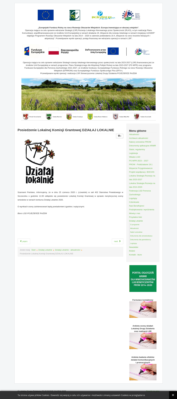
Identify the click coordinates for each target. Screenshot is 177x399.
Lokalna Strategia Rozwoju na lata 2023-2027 (142, 178)
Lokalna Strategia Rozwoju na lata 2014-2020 (142, 185)
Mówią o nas (134, 213)
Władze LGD (134, 157)
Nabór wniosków (136, 232)
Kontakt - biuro (135, 255)
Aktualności (134, 134)
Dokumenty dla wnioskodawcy (141, 236)
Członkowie (134, 202)
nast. (117, 241)
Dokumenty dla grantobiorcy (140, 239)
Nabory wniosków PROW (140, 142)
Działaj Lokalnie (45, 250)
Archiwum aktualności (138, 138)
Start (33, 250)
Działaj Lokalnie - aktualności (67, 250)
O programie (134, 224)
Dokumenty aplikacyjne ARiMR (142, 146)
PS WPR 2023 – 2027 (138, 161)
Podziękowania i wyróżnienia (141, 209)
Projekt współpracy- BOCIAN (141, 172)
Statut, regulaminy (137, 149)
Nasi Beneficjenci (136, 206)
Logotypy (133, 198)
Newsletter (133, 247)
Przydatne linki (135, 217)
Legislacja (133, 153)
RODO (132, 251)
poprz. (24, 241)
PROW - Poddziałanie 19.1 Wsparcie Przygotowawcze (141, 166)
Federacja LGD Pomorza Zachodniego (140, 193)
